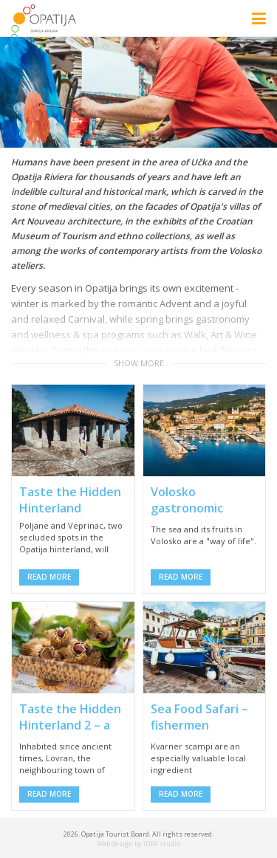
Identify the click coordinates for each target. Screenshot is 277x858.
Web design (115, 843)
